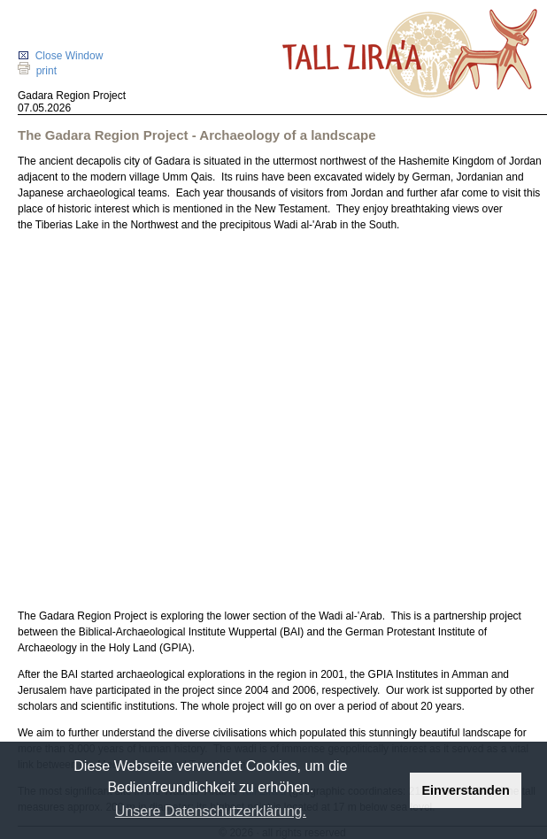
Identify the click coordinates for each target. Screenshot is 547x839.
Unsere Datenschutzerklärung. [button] (210, 811)
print (37, 71)
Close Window (60, 56)
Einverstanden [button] (466, 790)
